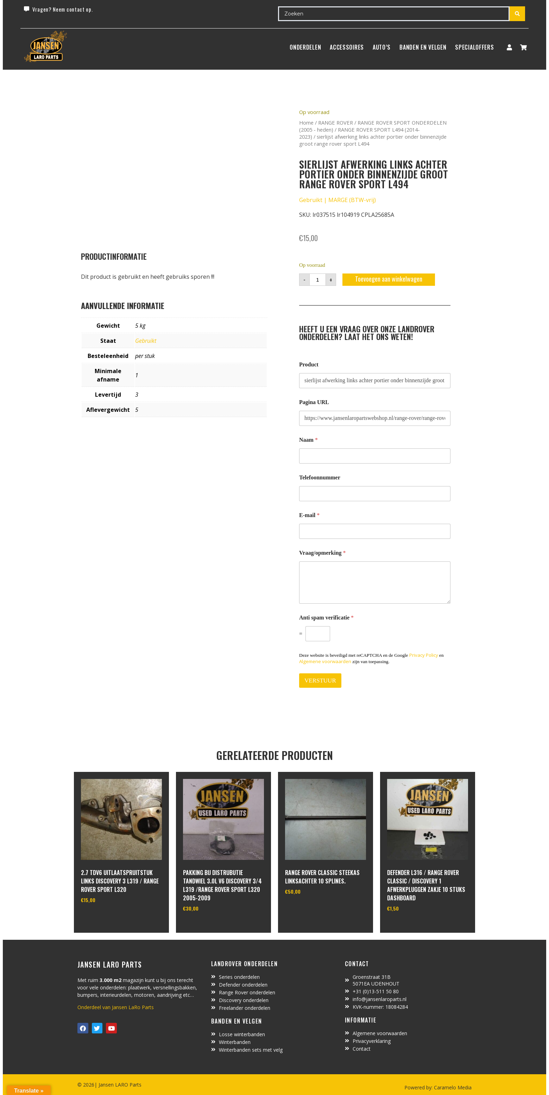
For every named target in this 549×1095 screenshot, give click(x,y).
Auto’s (382, 47)
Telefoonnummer (319, 477)
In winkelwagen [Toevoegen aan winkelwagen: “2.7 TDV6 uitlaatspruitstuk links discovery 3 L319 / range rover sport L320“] (107, 918)
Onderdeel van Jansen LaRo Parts (115, 1007)
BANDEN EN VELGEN (422, 47)
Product (308, 364)
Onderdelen (305, 47)
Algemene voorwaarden (325, 661)
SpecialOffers (474, 47)
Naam (308, 440)
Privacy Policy (423, 655)
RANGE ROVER (335, 122)
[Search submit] (517, 13)
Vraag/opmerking (322, 553)
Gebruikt (145, 341)
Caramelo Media (452, 1087)
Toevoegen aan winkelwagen (388, 278)
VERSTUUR (320, 680)
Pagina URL (314, 402)
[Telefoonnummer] (374, 493)
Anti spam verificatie (326, 618)
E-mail (309, 515)
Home (306, 122)
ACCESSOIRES (347, 47)
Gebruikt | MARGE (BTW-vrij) (337, 200)
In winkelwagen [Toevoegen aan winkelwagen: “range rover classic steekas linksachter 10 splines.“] (311, 909)
